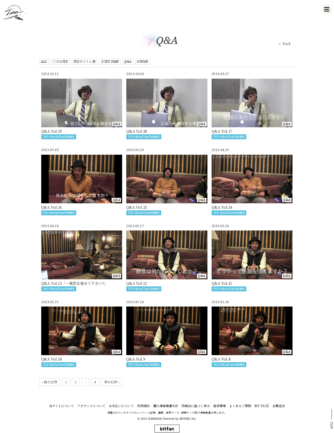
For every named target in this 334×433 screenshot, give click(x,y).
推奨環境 (219, 405)
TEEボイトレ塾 (84, 61)
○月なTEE (60, 61)
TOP (331, 425)
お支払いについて (121, 405)
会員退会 (278, 405)
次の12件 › (111, 381)
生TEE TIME (110, 61)
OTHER (142, 61)
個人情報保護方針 (165, 405)
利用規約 (143, 405)
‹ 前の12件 (49, 381)
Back (287, 43)
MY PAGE (261, 405)
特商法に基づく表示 (196, 405)
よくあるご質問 (240, 405)
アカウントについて (91, 405)
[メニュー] (326, 9)
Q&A (128, 61)
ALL (44, 61)
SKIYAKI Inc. (188, 418)
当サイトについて (61, 405)
